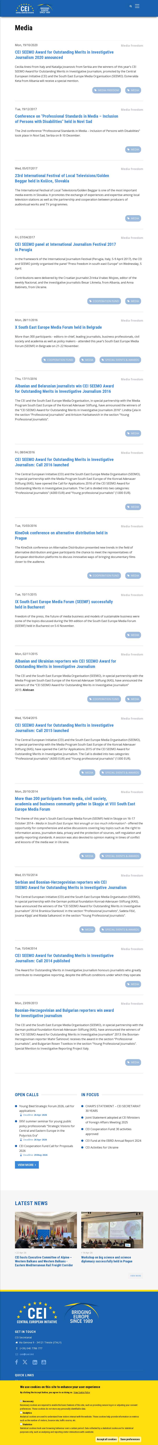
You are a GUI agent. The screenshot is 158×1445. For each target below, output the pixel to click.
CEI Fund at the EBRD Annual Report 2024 (113, 1141)
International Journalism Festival (69, 259)
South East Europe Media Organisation (63, 401)
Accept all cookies (107, 1439)
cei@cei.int (24, 1354)
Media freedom (132, 46)
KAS (110, 680)
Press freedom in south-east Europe (93, 264)
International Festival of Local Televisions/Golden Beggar (59, 190)
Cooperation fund (106, 301)
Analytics (27, 1413)
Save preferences (130, 1439)
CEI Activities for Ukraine (102, 1147)
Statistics (27, 1424)
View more (25, 1165)
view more (135, 1275)
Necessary (28, 1401)
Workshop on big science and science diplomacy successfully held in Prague (106, 1259)
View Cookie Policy (82, 1392)
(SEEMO (95, 676)
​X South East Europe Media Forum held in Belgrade (58, 327)
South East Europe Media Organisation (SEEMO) (107, 474)
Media (135, 90)
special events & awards (122, 359)
